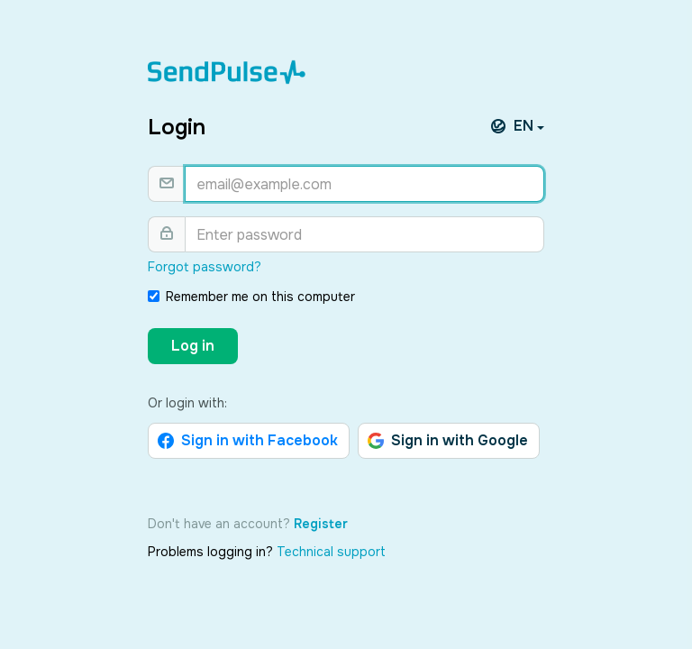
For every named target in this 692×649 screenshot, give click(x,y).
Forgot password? (204, 267)
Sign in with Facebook (248, 440)
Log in (192, 345)
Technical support (331, 552)
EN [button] (518, 126)
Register (321, 524)
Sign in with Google (448, 440)
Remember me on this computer (251, 296)
